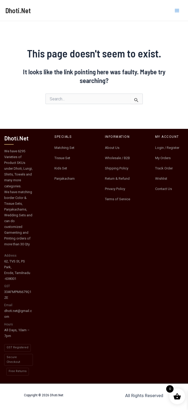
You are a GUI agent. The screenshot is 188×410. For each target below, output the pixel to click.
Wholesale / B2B (117, 158)
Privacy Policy (115, 189)
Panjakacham (64, 178)
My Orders (163, 158)
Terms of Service (117, 199)
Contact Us (163, 189)
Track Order (164, 168)
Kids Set (60, 168)
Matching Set (64, 148)
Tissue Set (62, 158)
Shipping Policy (116, 168)
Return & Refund (117, 178)
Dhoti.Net (18, 10)
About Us (112, 148)
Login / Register (167, 148)
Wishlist (161, 178)
